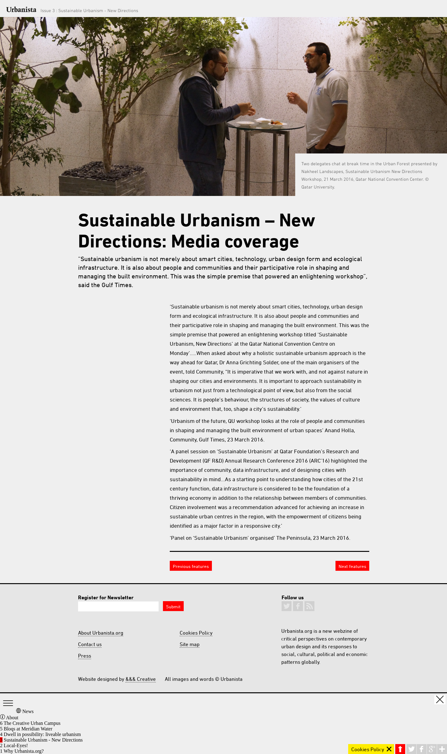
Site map (189, 644)
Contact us (90, 644)
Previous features (191, 566)
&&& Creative (140, 679)
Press (84, 656)
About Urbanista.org (100, 633)
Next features (352, 566)
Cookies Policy (196, 633)
